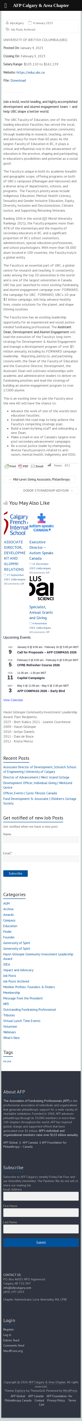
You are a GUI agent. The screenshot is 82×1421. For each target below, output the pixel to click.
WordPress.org (13, 1351)
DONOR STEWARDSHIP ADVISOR (48, 490)
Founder (9, 937)
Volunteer (10, 1026)
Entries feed (11, 1340)
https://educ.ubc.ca (31, 72)
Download (18, 80)
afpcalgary (17, 23)
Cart (41, 1404)
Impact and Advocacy (18, 970)
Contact (39, 1400)
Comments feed (13, 1345)
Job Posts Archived (23, 29)
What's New (11, 1038)
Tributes (9, 1015)
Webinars (9, 1032)
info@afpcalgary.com (17, 1288)
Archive (8, 909)
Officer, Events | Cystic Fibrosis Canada (30, 793)
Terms (72, 1400)
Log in (7, 1335)
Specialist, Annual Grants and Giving (41, 612)
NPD (6, 1004)
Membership (11, 993)
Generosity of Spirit (16, 943)
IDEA (6, 964)
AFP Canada (30, 1142)
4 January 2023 (43, 23)
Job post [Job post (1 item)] (7, 1061)
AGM (6, 903)
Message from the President (23, 998)
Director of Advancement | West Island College (36, 777)
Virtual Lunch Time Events (21, 1021)
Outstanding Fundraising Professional (29, 1009)
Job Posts (9, 976)
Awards (8, 915)
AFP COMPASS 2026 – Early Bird (41, 691)
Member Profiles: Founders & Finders (29, 987)
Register (8, 1329)
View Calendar (13, 700)
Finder (7, 932)
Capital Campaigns (31, 678)
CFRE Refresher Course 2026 (38, 665)
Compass (9, 920)
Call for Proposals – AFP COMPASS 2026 (47, 652)
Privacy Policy (56, 1400)
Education (10, 926)
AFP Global (10, 1142)
